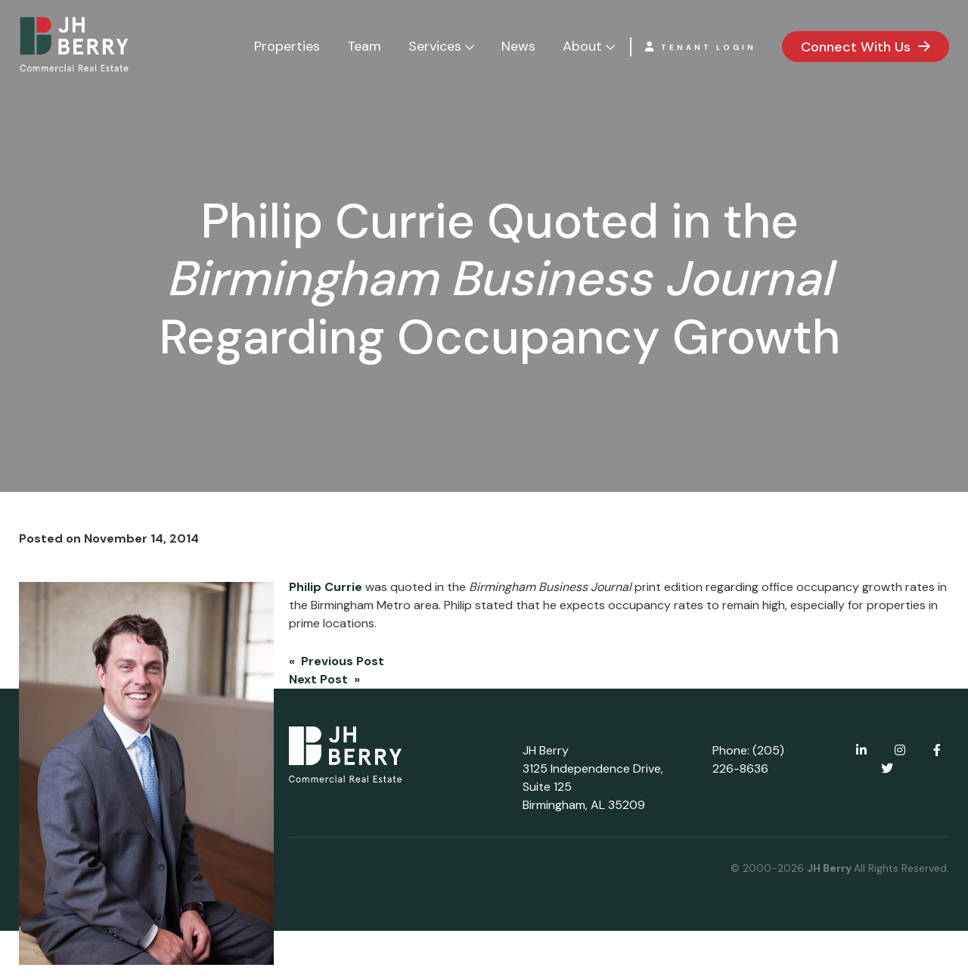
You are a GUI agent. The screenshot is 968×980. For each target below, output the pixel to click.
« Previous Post (336, 661)
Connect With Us (856, 47)
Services (434, 46)
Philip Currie (325, 587)
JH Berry (830, 868)
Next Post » (324, 679)
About (582, 46)
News (518, 46)
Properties (287, 46)
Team (364, 46)
